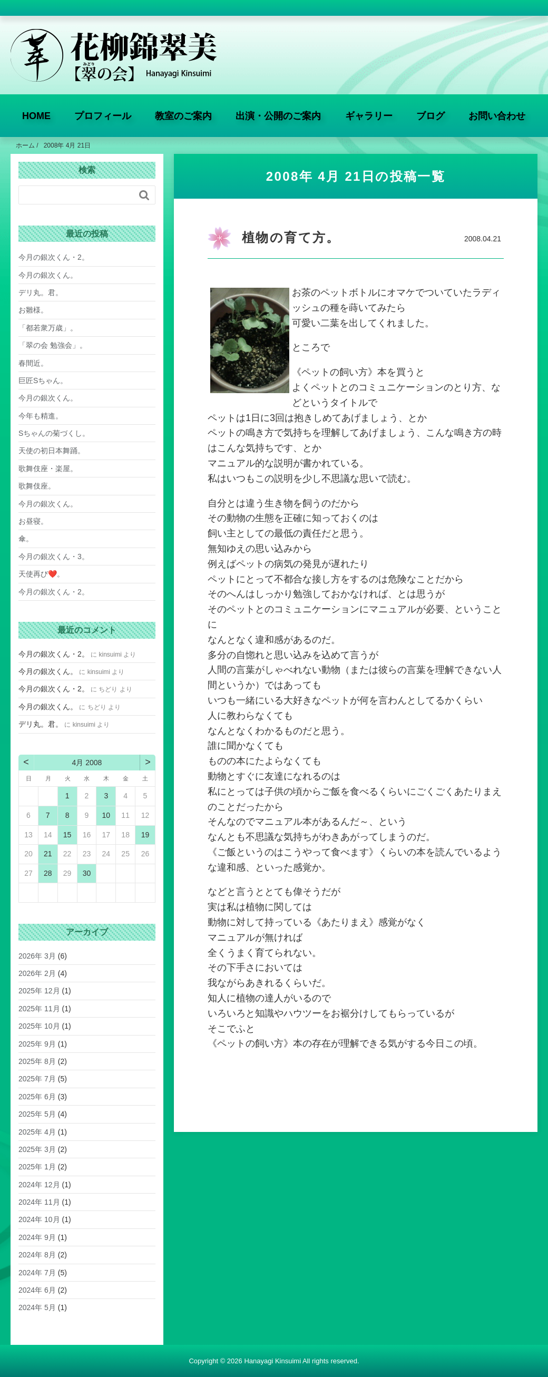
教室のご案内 (183, 116)
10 (106, 815)
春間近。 (33, 363)
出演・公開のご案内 (278, 116)
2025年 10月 (39, 1026)
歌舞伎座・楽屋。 (47, 468)
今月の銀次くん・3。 (53, 556)
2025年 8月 (37, 1061)
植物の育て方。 (291, 237)
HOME (36, 116)
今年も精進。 (40, 416)
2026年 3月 (37, 956)
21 (48, 853)
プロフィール (102, 116)
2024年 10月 (39, 1219)
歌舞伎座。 (36, 486)
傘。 (25, 538)
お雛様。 (33, 310)
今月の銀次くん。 (47, 275)
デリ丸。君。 (40, 292)
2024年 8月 (37, 1255)
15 (67, 835)
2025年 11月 (39, 1008)
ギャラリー (369, 116)
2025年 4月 (37, 1132)
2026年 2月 (37, 973)
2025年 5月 (37, 1114)
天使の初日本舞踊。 (51, 450)
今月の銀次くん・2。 (53, 257)
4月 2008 (87, 762)
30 (87, 873)
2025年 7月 (37, 1079)
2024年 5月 (37, 1307)
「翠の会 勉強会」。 (52, 345)
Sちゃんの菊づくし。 (54, 433)
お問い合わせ (496, 116)
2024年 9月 (37, 1237)
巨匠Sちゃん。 (42, 380)
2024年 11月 (39, 1202)
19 (145, 835)
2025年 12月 (39, 991)
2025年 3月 (37, 1149)
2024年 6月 (37, 1290)
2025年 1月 (37, 1167)
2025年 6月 (37, 1096)
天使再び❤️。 (41, 574)
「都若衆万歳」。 (47, 328)
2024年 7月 (37, 1272)
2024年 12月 (39, 1184)
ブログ (430, 116)
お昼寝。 (33, 521)
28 (48, 873)
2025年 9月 (37, 1044)
